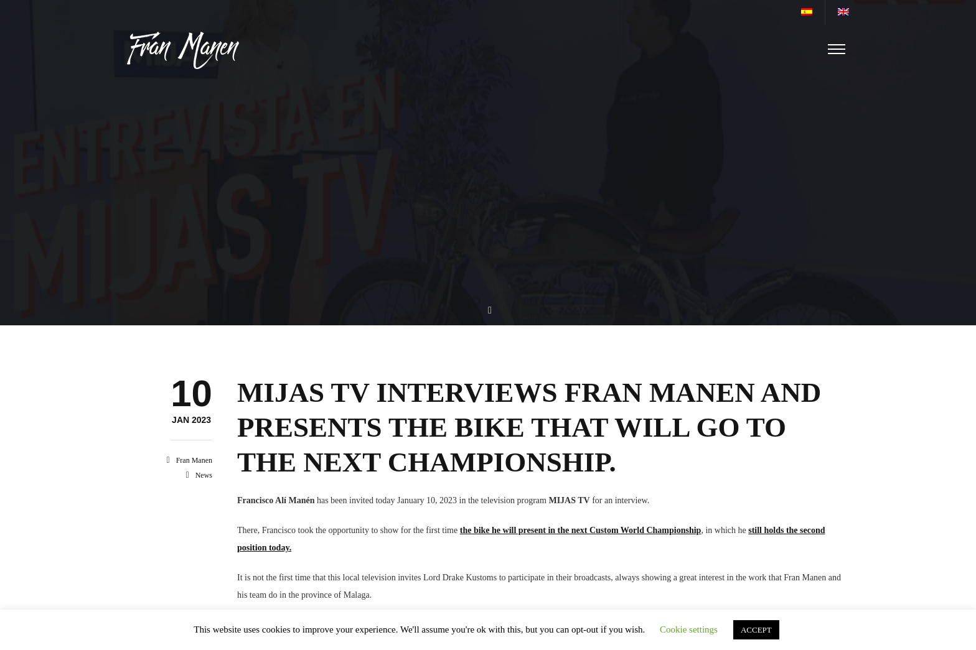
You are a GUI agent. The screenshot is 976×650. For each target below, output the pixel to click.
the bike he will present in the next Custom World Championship (581, 530)
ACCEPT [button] (756, 629)
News (203, 475)
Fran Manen (194, 460)
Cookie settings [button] (689, 629)
